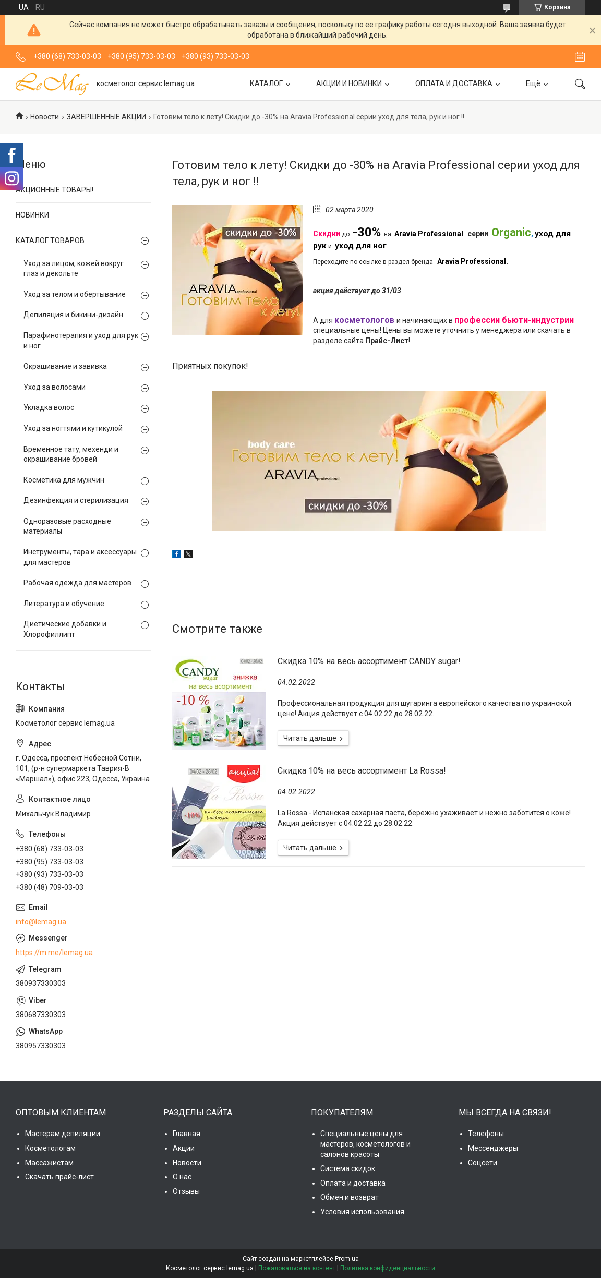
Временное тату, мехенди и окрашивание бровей (70, 454)
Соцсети (482, 1163)
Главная (186, 1133)
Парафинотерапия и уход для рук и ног (80, 340)
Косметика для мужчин (63, 480)
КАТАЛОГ (266, 83)
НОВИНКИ (32, 215)
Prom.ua (347, 1258)
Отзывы (186, 1191)
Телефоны (486, 1133)
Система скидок (347, 1168)
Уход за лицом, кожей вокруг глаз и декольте (73, 268)
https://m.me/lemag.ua (54, 952)
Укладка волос (48, 407)
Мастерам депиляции (62, 1133)
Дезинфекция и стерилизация (75, 500)
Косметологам (50, 1148)
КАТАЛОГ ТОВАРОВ (50, 240)
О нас (182, 1177)
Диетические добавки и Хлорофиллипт (64, 629)
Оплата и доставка (353, 1183)
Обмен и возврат (349, 1197)
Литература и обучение (63, 603)
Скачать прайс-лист (59, 1177)
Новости (44, 117)
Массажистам (49, 1163)
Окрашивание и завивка (65, 366)
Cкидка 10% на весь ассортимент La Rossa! (362, 771)
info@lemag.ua (41, 922)
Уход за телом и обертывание (74, 294)
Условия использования (362, 1212)
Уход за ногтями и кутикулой (73, 428)
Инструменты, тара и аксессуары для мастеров (80, 557)
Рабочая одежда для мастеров (77, 582)
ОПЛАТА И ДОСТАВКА (453, 83)
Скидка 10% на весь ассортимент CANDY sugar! (369, 661)
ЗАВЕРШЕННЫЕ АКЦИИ (106, 117)
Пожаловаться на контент (296, 1268)
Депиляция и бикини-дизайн (73, 314)
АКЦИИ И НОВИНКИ (349, 83)
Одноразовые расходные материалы (67, 526)
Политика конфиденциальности (387, 1268)
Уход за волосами (54, 387)
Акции (184, 1148)
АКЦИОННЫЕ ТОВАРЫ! (54, 190)
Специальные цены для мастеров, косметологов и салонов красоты (365, 1143)
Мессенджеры (493, 1148)
